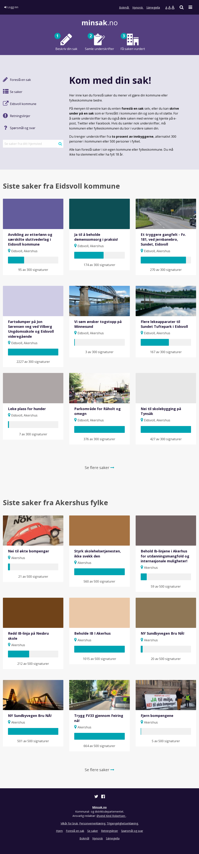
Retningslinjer (109, 831)
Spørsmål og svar (132, 831)
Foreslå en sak (75, 831)
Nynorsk (138, 7)
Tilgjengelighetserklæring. (123, 823)
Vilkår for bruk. (70, 823)
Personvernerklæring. (92, 823)
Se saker (92, 831)
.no (99, 22)
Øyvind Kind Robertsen (111, 816)
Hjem (59, 831)
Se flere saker (99, 467)
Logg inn (11, 7)
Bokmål (124, 7)
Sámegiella (153, 7)
